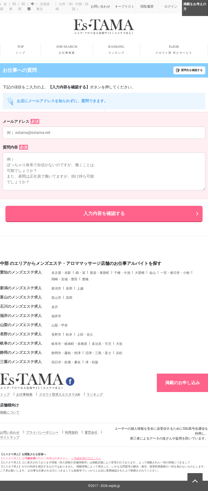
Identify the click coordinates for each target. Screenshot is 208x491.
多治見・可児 (101, 344)
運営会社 (91, 432)
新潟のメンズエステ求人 (21, 288)
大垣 (119, 344)
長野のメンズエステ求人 (21, 334)
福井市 (56, 316)
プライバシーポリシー (42, 432)
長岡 (69, 288)
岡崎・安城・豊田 (64, 279)
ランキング (95, 394)
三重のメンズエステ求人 (21, 362)
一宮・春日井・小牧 (175, 273)
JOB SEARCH (67, 49)
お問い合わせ (10, 432)
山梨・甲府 (59, 325)
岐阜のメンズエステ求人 (21, 343)
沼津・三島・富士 (98, 353)
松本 (69, 334)
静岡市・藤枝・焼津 (66, 353)
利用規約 (71, 432)
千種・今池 (122, 273)
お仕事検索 (24, 394)
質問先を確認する (192, 70)
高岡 (69, 298)
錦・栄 (80, 273)
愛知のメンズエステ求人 (21, 272)
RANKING (116, 49)
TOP (20, 49)
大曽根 (140, 273)
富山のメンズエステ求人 (21, 297)
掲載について (10, 412)
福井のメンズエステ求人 (21, 315)
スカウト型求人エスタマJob (59, 394)
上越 (80, 288)
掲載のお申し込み (182, 382)
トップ (5, 394)
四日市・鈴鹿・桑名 (66, 362)
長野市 (56, 334)
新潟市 (56, 288)
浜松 (119, 353)
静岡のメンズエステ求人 (21, 352)
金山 (152, 273)
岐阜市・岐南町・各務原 (69, 344)
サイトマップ (10, 437)
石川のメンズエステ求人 (21, 306)
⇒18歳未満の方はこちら (86, 458)
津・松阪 (91, 362)
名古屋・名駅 (61, 273)
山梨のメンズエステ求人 (21, 325)
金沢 (54, 307)
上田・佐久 (85, 334)
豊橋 (85, 279)
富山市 (56, 298)
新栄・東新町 (99, 273)
